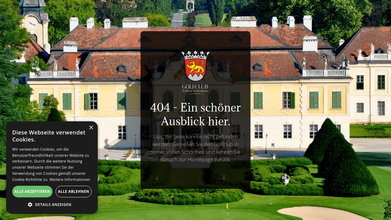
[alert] (52, 167)
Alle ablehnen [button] (73, 191)
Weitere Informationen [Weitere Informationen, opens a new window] (69, 179)
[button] (52, 204)
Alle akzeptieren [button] (32, 191)
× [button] (91, 128)
